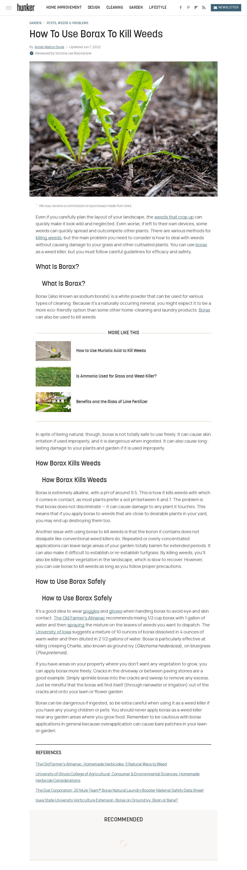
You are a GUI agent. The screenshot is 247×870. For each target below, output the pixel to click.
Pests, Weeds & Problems (67, 23)
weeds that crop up (174, 217)
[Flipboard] (196, 7)
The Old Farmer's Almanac (79, 618)
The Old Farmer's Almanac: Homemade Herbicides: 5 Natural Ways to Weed (101, 764)
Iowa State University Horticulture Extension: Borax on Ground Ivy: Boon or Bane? (107, 800)
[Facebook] (181, 7)
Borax (204, 310)
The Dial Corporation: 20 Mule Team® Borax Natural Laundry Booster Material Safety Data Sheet (120, 790)
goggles (91, 611)
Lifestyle (158, 8)
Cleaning (114, 8)
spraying (75, 625)
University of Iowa (53, 632)
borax (201, 245)
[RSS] (204, 7)
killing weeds (49, 238)
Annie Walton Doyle (49, 47)
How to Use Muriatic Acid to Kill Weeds (111, 351)
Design (94, 8)
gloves (115, 611)
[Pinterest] (188, 7)
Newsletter (226, 7)
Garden (136, 8)
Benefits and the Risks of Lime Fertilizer (112, 402)
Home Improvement (64, 8)
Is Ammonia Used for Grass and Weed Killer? (116, 376)
